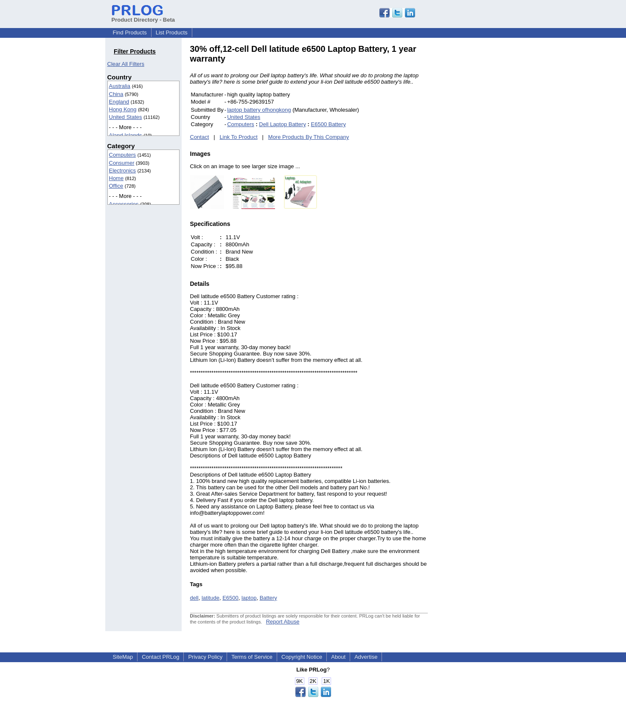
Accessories (124, 204)
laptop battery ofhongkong (259, 110)
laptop (248, 598)
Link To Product (238, 137)
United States (125, 117)
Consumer (122, 163)
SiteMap (123, 657)
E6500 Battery (328, 124)
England (119, 102)
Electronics (122, 170)
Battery (268, 598)
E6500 (230, 598)
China (116, 94)
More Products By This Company (308, 137)
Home (116, 178)
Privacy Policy (205, 657)
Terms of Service (251, 657)
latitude (210, 598)
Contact (199, 137)
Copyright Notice (301, 657)
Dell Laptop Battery (282, 124)
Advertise (365, 657)
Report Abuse (283, 621)
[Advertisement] (485, 171)
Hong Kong (123, 109)
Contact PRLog (160, 657)
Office (116, 186)
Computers (122, 155)
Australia (120, 86)
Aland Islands (125, 135)
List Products (172, 32)
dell (194, 598)
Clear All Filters (125, 64)
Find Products (130, 32)
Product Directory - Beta (143, 16)
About (338, 657)
